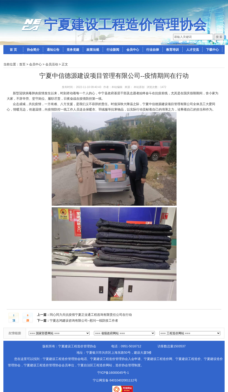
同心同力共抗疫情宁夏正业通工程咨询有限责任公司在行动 (91, 314)
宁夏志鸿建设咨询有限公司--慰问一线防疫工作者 (84, 320)
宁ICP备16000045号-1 (113, 372)
